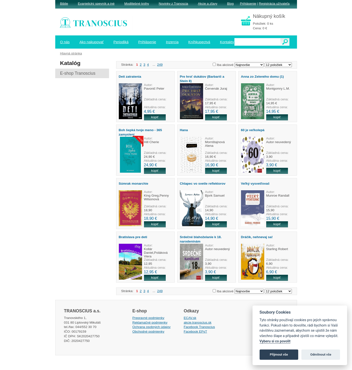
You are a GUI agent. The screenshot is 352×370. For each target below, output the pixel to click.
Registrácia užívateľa (274, 3)
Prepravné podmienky (148, 318)
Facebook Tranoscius (199, 327)
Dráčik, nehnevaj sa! (257, 237)
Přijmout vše (279, 354)
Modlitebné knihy (136, 3)
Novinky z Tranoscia (173, 3)
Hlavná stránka (71, 53)
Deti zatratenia (130, 76)
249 (160, 64)
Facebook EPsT (195, 331)
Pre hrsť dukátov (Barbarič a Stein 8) (202, 79)
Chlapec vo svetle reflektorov (203, 183)
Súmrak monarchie (133, 183)
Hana (184, 130)
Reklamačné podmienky (149, 322)
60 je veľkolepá (252, 130)
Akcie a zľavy (207, 3)
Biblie (64, 3)
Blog (230, 3)
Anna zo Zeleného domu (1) (262, 76)
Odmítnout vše (320, 354)
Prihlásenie (248, 3)
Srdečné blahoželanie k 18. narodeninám (201, 239)
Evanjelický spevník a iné (96, 3)
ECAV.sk (190, 318)
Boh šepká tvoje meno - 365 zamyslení (140, 132)
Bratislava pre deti (133, 237)
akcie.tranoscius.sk (198, 322)
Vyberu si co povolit (275, 341)
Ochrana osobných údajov (151, 327)
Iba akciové (225, 65)
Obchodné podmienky (148, 331)
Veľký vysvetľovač (255, 183)
